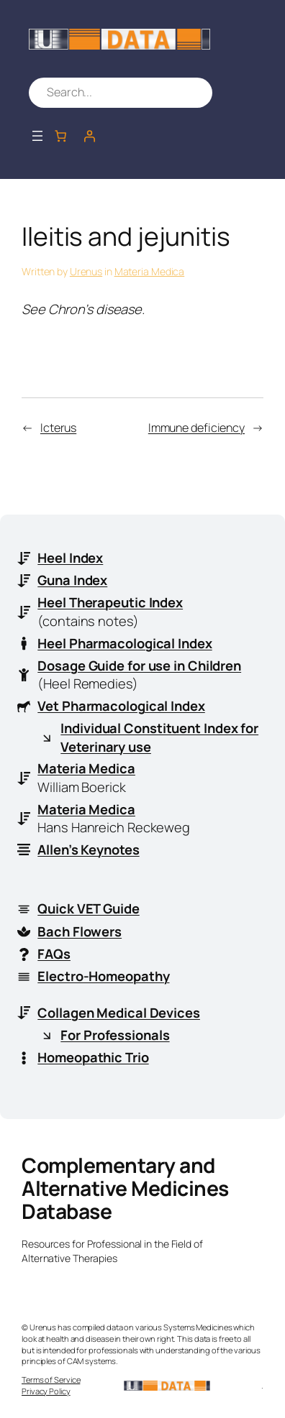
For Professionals (114, 1035)
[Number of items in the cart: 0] (60, 135)
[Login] (89, 135)
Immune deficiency (196, 428)
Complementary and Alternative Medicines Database (125, 1188)
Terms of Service (51, 1379)
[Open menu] (37, 135)
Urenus (86, 271)
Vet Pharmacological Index (121, 705)
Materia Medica (149, 271)
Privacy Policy (46, 1391)
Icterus (58, 428)
